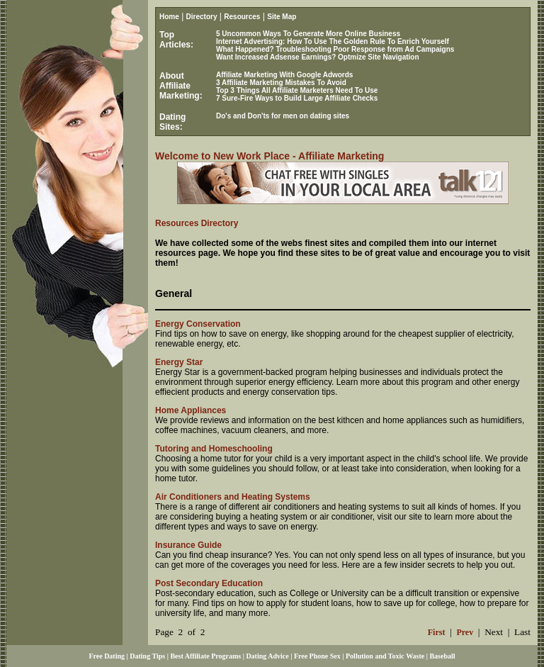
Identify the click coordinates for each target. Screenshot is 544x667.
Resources (242, 17)
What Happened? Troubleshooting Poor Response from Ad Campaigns (335, 49)
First (437, 632)
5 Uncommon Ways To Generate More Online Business (308, 34)
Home (169, 17)
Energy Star (179, 362)
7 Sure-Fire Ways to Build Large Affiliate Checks (297, 98)
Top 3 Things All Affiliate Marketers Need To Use (297, 90)
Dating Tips (147, 656)
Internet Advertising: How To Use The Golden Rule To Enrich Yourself (332, 41)
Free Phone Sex (317, 656)
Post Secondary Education (209, 583)
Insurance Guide (188, 545)
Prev (464, 632)
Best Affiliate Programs (205, 656)
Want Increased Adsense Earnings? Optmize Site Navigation (317, 57)
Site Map (281, 17)
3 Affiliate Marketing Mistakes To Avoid (281, 82)
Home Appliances (190, 410)
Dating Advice (267, 656)
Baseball (442, 656)
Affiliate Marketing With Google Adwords (284, 75)
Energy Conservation (198, 324)
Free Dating (107, 656)
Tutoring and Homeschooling (214, 449)
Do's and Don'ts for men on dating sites (282, 116)
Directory (201, 17)
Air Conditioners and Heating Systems (232, 497)
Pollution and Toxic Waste (385, 656)
